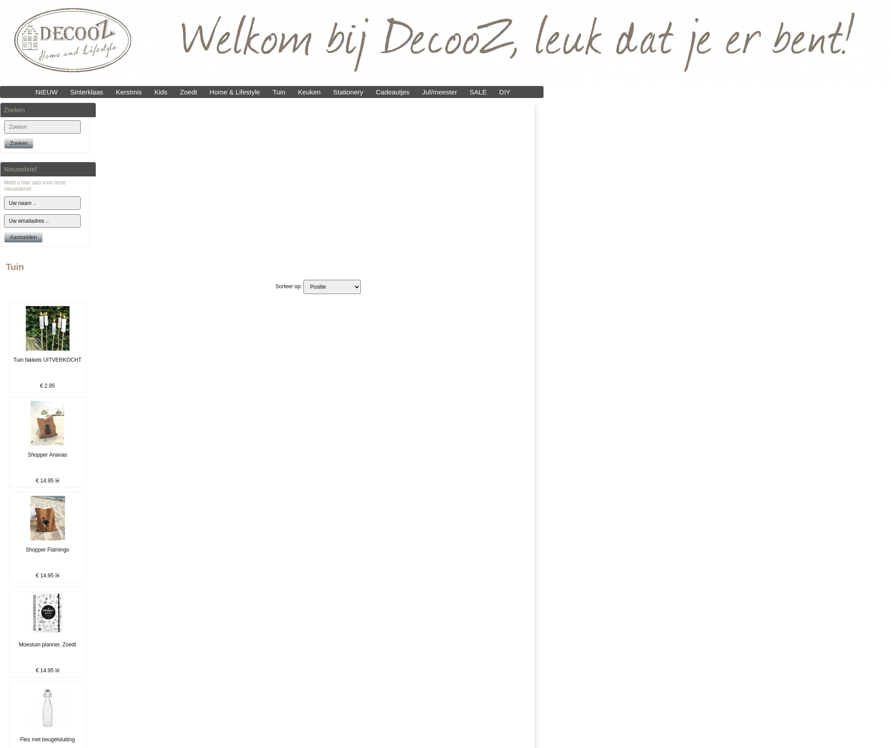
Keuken (309, 92)
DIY (505, 92)
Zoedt (188, 92)
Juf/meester (439, 92)
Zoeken (19, 143)
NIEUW (46, 92)
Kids (160, 92)
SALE (478, 92)
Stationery (348, 92)
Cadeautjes (392, 92)
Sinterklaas (86, 92)
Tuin (279, 92)
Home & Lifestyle (234, 92)
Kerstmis (129, 92)
